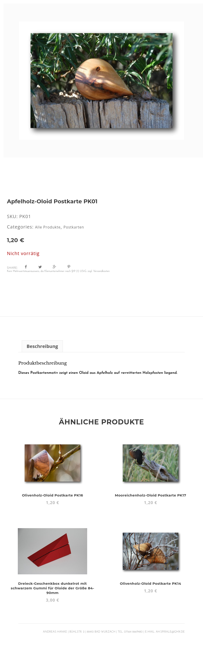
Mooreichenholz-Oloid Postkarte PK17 (150, 495)
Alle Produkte (51, 227)
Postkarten (82, 227)
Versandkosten (101, 271)
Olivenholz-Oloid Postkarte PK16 (52, 495)
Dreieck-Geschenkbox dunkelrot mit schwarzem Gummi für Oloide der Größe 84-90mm (52, 588)
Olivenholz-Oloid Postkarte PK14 (150, 583)
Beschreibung (42, 346)
